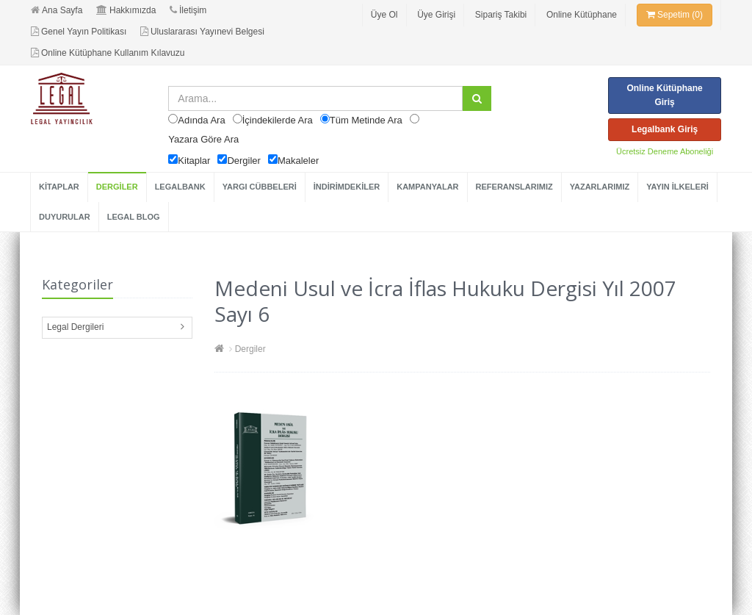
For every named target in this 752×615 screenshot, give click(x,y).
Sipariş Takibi (501, 15)
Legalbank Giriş (665, 129)
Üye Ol (384, 15)
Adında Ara (201, 120)
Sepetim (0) (674, 15)
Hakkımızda (126, 10)
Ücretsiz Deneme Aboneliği (664, 151)
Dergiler (244, 160)
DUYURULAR (64, 216)
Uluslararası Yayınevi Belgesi (202, 31)
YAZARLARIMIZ (599, 186)
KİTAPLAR (59, 186)
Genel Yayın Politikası (78, 31)
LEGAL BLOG (133, 216)
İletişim (188, 10)
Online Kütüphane (581, 15)
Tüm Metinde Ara (366, 120)
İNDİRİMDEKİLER (347, 186)
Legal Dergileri (75, 327)
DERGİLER (117, 186)
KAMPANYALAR (427, 186)
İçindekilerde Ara (277, 120)
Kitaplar (194, 160)
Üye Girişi (436, 15)
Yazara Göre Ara (203, 139)
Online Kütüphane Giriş (664, 95)
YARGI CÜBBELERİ (260, 186)
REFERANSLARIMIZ (514, 186)
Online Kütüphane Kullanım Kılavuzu (107, 53)
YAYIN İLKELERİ (677, 186)
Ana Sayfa (56, 10)
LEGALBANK (180, 186)
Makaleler (298, 160)
